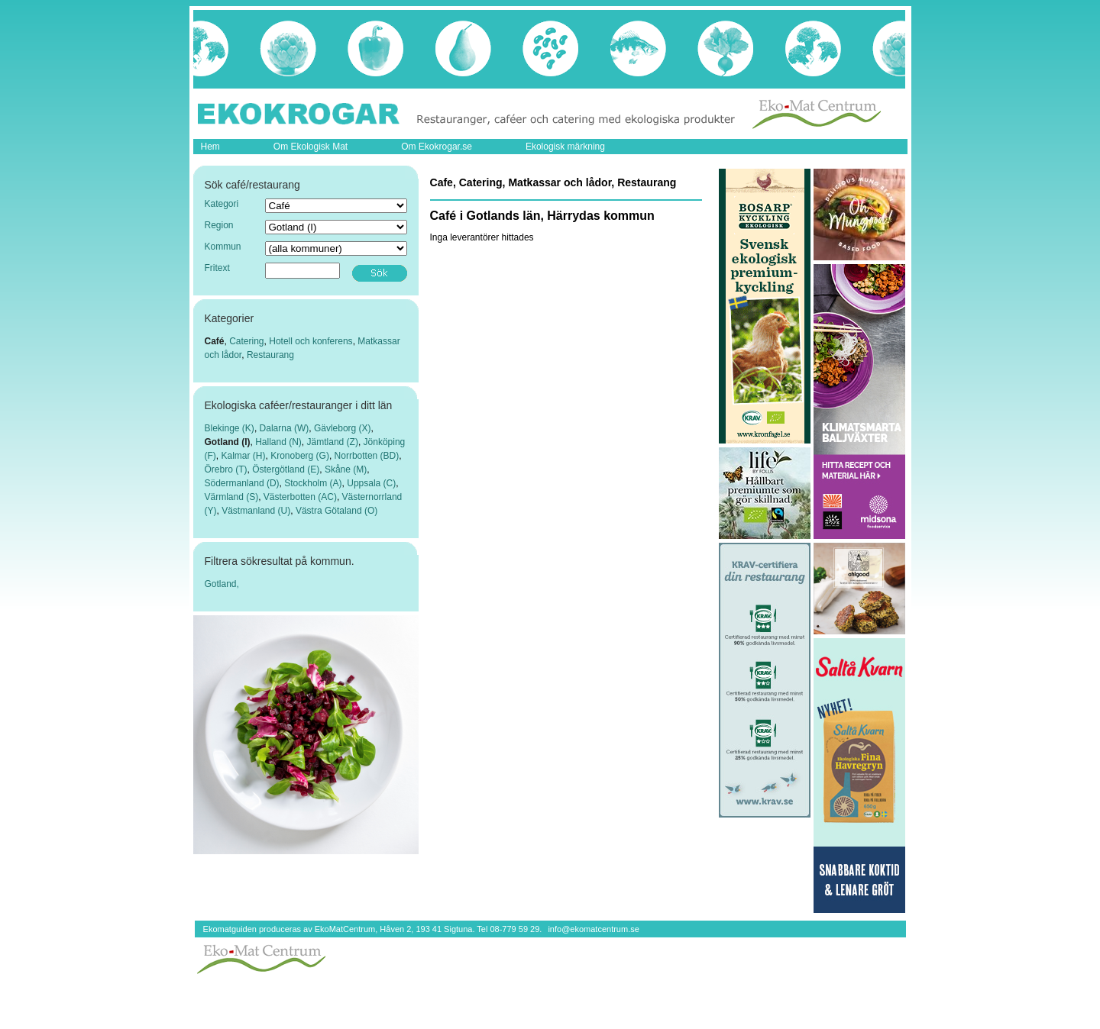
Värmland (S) (232, 497)
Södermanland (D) (242, 483)
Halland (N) (278, 442)
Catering (246, 341)
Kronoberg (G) (299, 455)
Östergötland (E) (285, 469)
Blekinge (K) (229, 428)
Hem (210, 146)
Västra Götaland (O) (336, 510)
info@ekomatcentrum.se (593, 929)
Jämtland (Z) (332, 442)
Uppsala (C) (371, 483)
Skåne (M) (346, 469)
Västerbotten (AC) (300, 497)
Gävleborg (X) (342, 428)
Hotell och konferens (310, 341)
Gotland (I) (228, 442)
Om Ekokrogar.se (436, 146)
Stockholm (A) (312, 483)
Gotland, (222, 584)
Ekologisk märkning (565, 146)
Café (215, 341)
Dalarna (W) (284, 428)
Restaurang (270, 355)
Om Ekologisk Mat (310, 146)
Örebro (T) (226, 469)
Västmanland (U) (256, 510)
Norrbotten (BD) (367, 455)
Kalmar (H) (244, 455)
